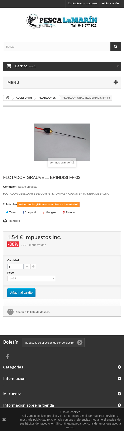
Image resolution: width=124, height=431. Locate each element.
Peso (11, 272)
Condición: (10, 186)
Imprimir (14, 220)
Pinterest (69, 212)
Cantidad (13, 260)
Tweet (11, 212)
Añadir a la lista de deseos (32, 312)
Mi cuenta (12, 393)
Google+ (49, 212)
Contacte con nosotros (82, 3)
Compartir (30, 212)
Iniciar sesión (110, 3)
